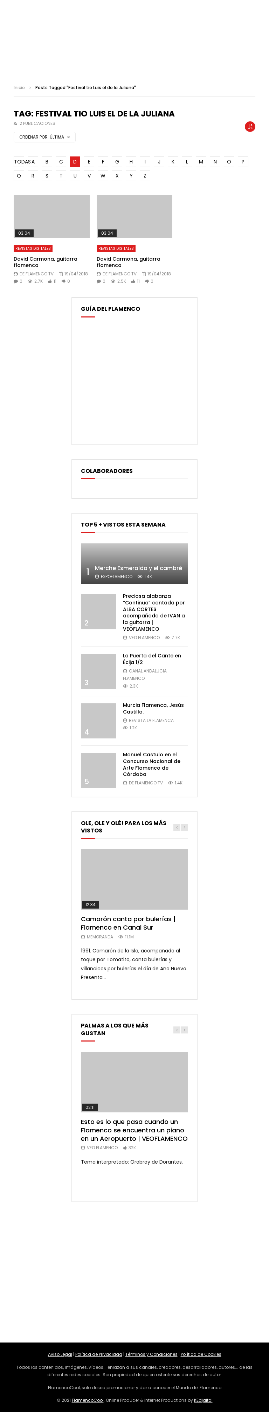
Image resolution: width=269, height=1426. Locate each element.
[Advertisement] (134, 1272)
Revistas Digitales (33, 248)
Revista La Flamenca (151, 720)
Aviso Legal (60, 1354)
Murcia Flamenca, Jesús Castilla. (153, 708)
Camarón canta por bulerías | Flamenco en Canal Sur (128, 923)
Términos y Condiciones (151, 1354)
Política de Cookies (201, 1354)
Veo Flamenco (144, 638)
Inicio (19, 88)
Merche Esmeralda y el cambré (138, 568)
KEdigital (203, 1400)
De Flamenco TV (37, 274)
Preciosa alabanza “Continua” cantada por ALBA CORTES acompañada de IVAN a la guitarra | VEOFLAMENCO (154, 612)
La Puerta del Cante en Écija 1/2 (152, 659)
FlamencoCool (88, 1400)
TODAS (19, 161)
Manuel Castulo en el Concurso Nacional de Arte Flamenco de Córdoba (151, 764)
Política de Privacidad (98, 1354)
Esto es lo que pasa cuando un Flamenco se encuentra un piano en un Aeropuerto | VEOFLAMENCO (134, 1130)
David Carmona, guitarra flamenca (45, 262)
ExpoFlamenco (116, 577)
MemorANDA (100, 937)
